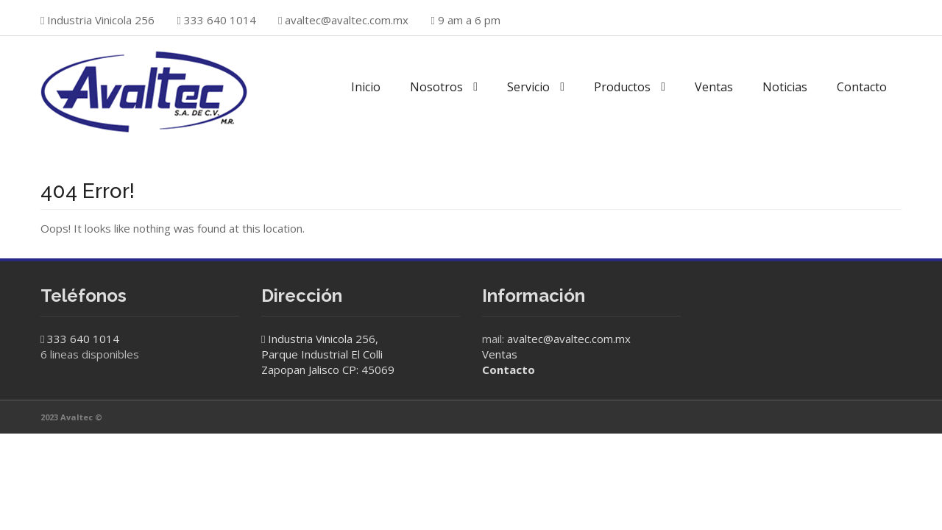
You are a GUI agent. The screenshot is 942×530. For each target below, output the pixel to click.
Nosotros (436, 87)
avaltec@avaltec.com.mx (346, 20)
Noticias (784, 87)
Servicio (528, 87)
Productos (622, 87)
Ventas (714, 87)
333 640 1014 (83, 338)
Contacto (862, 87)
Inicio (365, 87)
